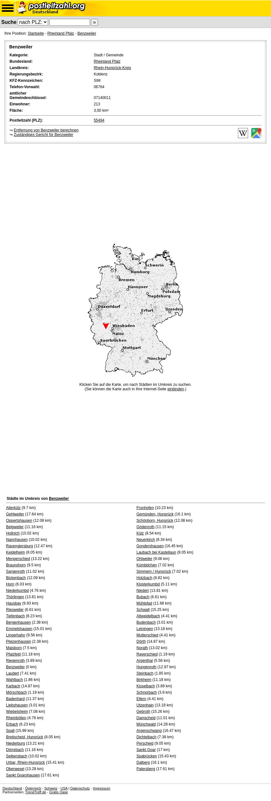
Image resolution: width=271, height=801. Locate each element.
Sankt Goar (146, 750)
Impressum (101, 788)
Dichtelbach (146, 737)
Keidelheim (15, 552)
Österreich (33, 788)
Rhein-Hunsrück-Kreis (112, 68)
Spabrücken (146, 756)
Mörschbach (16, 692)
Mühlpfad (144, 603)
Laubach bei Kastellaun (156, 552)
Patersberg (145, 769)
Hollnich (13, 533)
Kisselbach (145, 686)
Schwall (142, 609)
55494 (99, 120)
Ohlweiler (144, 558)
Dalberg (143, 762)
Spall (10, 730)
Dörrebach (15, 750)
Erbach (12, 724)
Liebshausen (17, 705)
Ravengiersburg (19, 546)
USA (63, 788)
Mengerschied (18, 558)
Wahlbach (14, 679)
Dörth (141, 641)
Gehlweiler (15, 514)
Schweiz (50, 788)
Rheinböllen (16, 718)
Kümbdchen (146, 565)
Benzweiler (86, 33)
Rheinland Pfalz (60, 33)
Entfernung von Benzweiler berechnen (46, 130)
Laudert (12, 673)
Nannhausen (17, 539)
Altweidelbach (148, 616)
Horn (10, 584)
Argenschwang (149, 730)
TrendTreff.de (35, 792)
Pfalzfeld (13, 654)
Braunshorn (16, 565)
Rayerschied (147, 654)
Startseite (36, 33)
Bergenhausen (18, 622)
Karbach (13, 686)
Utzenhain (145, 705)
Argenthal (144, 660)
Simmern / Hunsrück (153, 571)
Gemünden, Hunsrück (155, 514)
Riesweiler (15, 609)
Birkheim (143, 679)
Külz (140, 533)
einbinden (175, 389)
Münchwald (146, 724)
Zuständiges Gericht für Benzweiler (43, 134)
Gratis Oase (58, 792)
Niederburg (15, 743)
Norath (142, 648)
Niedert (142, 590)
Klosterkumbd (148, 584)
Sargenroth (15, 571)
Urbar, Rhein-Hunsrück (25, 762)
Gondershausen (149, 546)
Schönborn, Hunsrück (154, 520)
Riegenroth (15, 660)
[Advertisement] (135, 192)
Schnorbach (146, 692)
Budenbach (146, 622)
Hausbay (13, 603)
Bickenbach (16, 578)
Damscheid (146, 718)
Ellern (141, 699)
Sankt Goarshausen (23, 775)
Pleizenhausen (18, 641)
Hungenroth (146, 667)
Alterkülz (13, 508)
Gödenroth (145, 527)
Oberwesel (15, 769)
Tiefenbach (15, 616)
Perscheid (144, 743)
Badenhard (15, 699)
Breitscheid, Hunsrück (24, 737)
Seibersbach (16, 756)
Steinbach (144, 673)
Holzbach (144, 578)
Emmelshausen (19, 629)
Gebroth (143, 711)
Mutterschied (147, 635)
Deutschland (12, 788)
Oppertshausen (19, 520)
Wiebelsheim (17, 711)
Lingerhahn (15, 635)
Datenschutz (80, 788)
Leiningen (144, 629)
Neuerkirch (145, 539)
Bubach (142, 597)
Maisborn (14, 648)
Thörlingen (15, 597)
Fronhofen (145, 508)
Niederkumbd (17, 590)
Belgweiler (15, 527)
